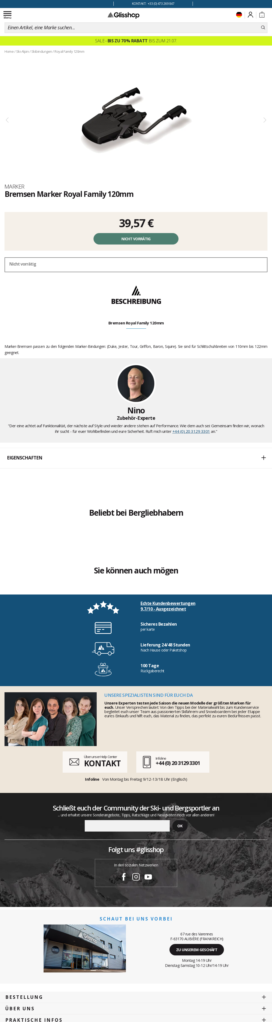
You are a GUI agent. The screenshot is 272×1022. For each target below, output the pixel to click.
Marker (14, 186)
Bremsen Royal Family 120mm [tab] (136, 322)
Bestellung (24, 997)
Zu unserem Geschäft (197, 949)
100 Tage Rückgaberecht (56, 3)
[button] (136, 458)
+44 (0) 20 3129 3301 (191, 431)
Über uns (20, 1008)
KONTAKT (102, 763)
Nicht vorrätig (135, 238)
